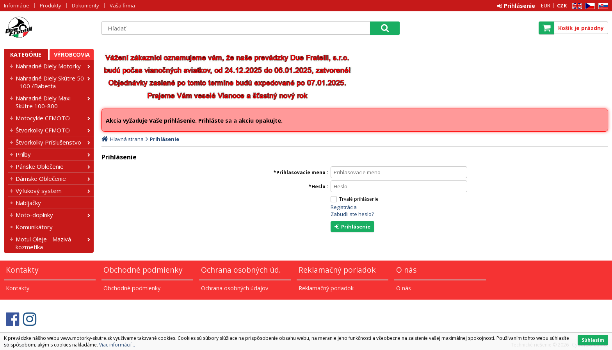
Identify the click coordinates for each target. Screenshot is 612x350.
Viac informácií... (117, 344)
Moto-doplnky (34, 215)
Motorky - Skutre (49, 27)
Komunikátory (34, 227)
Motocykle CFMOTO (43, 118)
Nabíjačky (28, 203)
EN (576, 6)
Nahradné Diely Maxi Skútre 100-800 (43, 102)
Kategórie (25, 54)
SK (602, 6)
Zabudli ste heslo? (352, 214)
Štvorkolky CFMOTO (43, 130)
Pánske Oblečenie (40, 166)
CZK (562, 5)
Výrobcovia (72, 54)
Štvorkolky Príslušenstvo (48, 142)
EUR (545, 5)
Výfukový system (39, 191)
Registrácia (344, 207)
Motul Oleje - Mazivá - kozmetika (45, 243)
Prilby (23, 154)
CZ (588, 6)
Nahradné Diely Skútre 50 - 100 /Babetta (50, 82)
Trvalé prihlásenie (359, 199)
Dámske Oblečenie (41, 178)
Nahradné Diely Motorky (48, 66)
